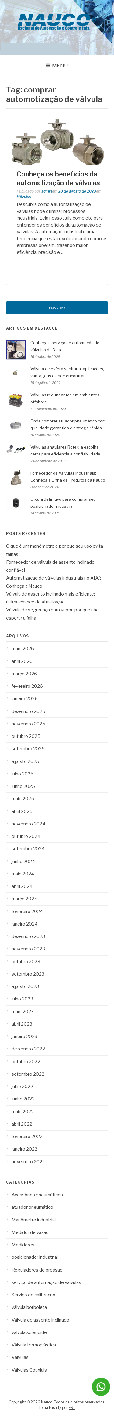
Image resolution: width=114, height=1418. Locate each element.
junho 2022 (23, 1099)
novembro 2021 (28, 1161)
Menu (60, 65)
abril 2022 (22, 1124)
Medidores (23, 1245)
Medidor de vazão (30, 1232)
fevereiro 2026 (27, 686)
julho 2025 (22, 774)
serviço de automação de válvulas (46, 1282)
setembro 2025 (28, 748)
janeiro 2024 (25, 924)
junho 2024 (23, 861)
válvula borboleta (29, 1307)
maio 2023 (23, 1011)
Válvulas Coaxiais (29, 1370)
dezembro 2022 (28, 1049)
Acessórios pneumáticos (37, 1195)
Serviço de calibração (33, 1295)
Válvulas (24, 196)
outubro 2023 (26, 961)
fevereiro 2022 (27, 1136)
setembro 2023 (28, 974)
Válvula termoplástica (34, 1345)
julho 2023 (22, 999)
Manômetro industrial (34, 1220)
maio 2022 (23, 1111)
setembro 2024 (28, 849)
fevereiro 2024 (27, 911)
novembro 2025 (28, 724)
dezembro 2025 (28, 711)
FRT (72, 1407)
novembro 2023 (28, 949)
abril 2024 (22, 886)
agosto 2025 (25, 761)
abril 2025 (22, 811)
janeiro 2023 (24, 1036)
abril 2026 (22, 661)
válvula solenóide (29, 1332)
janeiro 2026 (25, 698)
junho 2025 (23, 786)
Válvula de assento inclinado (40, 1320)
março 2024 (24, 899)
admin (46, 191)
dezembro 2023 (28, 936)
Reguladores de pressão (37, 1270)
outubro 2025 (26, 736)
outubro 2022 (26, 1061)
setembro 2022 (28, 1074)
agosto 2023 (25, 986)
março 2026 (24, 674)
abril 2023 (22, 1024)
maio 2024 (23, 874)
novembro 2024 (28, 824)
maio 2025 (23, 798)
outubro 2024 (26, 836)
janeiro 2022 (24, 1149)
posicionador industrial (35, 1257)
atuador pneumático (32, 1207)
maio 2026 (23, 648)
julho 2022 (22, 1086)
